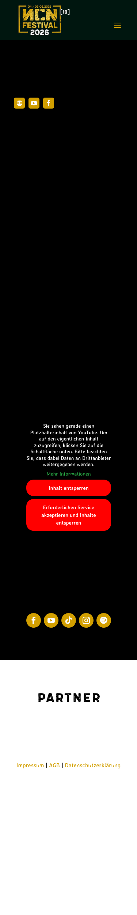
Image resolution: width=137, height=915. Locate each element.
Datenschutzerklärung (93, 765)
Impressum (30, 765)
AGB (54, 765)
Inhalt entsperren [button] (68, 488)
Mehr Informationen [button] (68, 473)
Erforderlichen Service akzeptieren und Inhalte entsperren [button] (68, 515)
